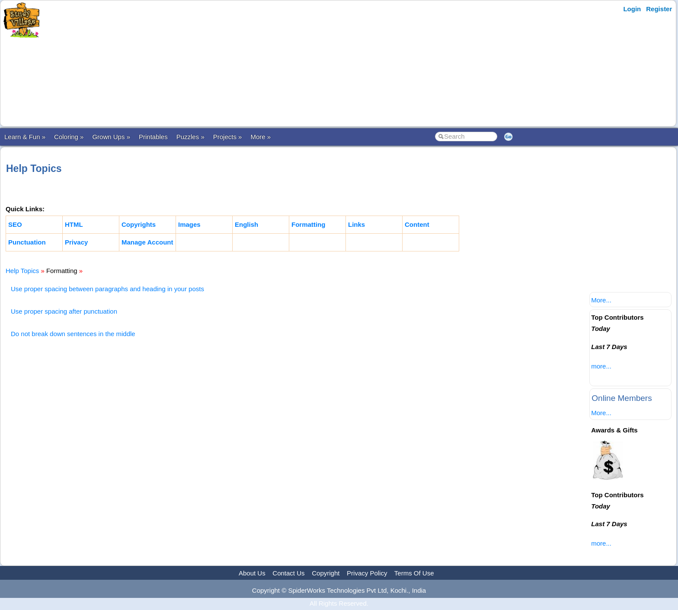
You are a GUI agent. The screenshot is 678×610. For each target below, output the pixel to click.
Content (417, 224)
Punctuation (27, 242)
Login (632, 9)
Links (356, 224)
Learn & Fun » (24, 136)
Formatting (308, 224)
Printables (153, 136)
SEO (15, 224)
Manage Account (147, 242)
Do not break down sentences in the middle (73, 333)
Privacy (76, 242)
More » (260, 136)
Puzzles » (190, 136)
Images (189, 224)
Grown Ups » (111, 136)
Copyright (325, 573)
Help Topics (22, 270)
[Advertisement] (213, 63)
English (246, 224)
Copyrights (139, 224)
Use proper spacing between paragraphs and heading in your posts (107, 288)
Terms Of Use (414, 573)
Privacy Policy (367, 573)
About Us (252, 573)
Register (659, 9)
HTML (74, 224)
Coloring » (68, 136)
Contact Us (288, 573)
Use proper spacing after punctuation (64, 311)
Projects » (227, 136)
